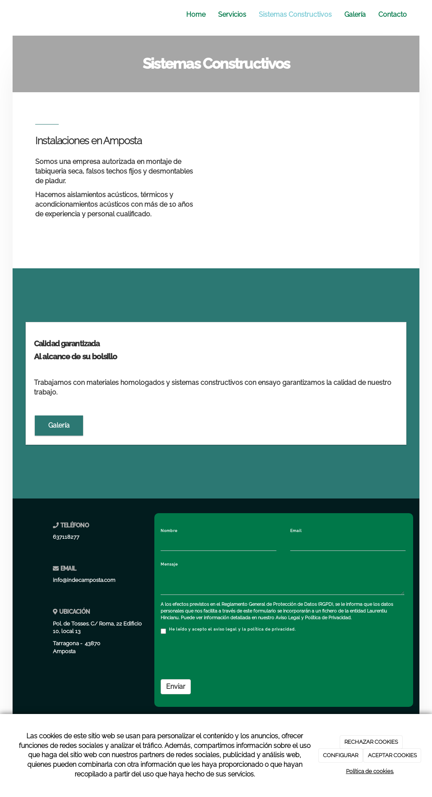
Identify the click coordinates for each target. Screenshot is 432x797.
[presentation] (224, 656)
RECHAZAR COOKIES (371, 742)
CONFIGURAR (340, 755)
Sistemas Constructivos (295, 14)
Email (296, 531)
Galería (355, 14)
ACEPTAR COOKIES (392, 755)
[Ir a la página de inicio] (17, 14)
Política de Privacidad (328, 617)
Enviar (175, 687)
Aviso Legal (288, 617)
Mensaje (169, 564)
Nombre (169, 531)
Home (196, 14)
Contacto (392, 14)
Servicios (232, 14)
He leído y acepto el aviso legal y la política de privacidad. (228, 630)
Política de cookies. (370, 771)
